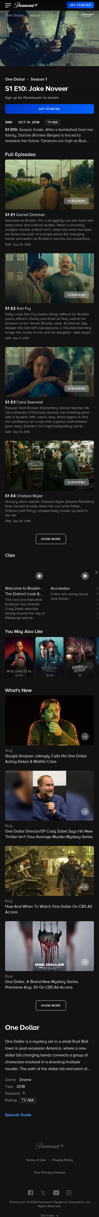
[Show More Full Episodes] (51, 539)
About (35, 15)
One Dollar (14, 15)
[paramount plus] (26, 5)
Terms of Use (36, 1160)
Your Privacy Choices (49, 1172)
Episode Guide (18, 1115)
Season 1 (39, 80)
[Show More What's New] (51, 1005)
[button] (8, 5)
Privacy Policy (62, 1160)
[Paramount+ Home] (49, 1146)
